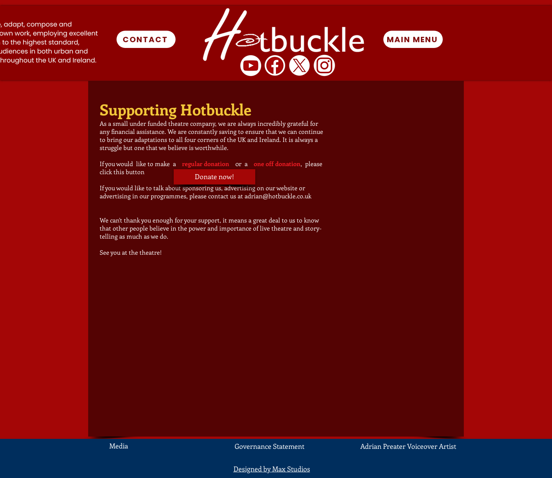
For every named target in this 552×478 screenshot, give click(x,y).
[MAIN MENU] (413, 39)
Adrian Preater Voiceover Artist (408, 446)
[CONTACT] (146, 39)
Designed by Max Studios (271, 468)
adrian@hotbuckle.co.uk (278, 196)
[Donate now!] (214, 177)
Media (118, 445)
